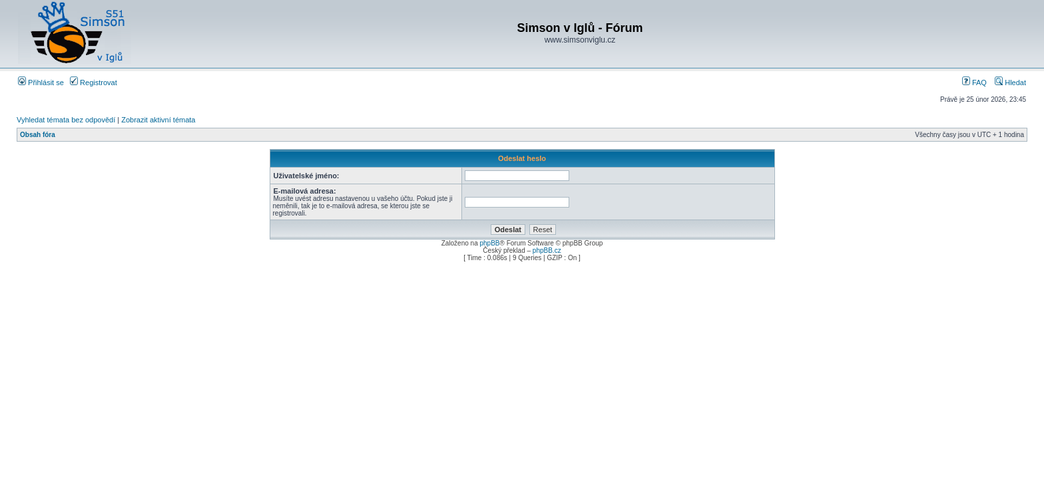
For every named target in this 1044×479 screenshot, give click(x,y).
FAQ (974, 82)
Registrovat (93, 82)
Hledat (1010, 82)
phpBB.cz (547, 250)
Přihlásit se (41, 82)
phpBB (489, 243)
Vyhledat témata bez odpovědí (66, 120)
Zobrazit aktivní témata (158, 120)
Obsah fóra (37, 134)
